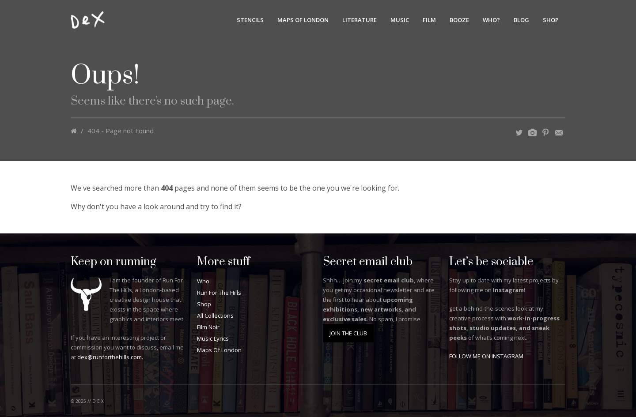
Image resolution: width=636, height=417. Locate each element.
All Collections (215, 315)
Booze (459, 20)
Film (429, 20)
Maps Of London (303, 20)
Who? (491, 20)
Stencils (250, 20)
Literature (359, 20)
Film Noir (208, 327)
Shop (551, 20)
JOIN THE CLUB (348, 333)
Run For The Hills (219, 293)
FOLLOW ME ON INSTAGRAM (486, 356)
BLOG (521, 20)
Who (203, 281)
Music (399, 20)
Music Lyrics (213, 338)
